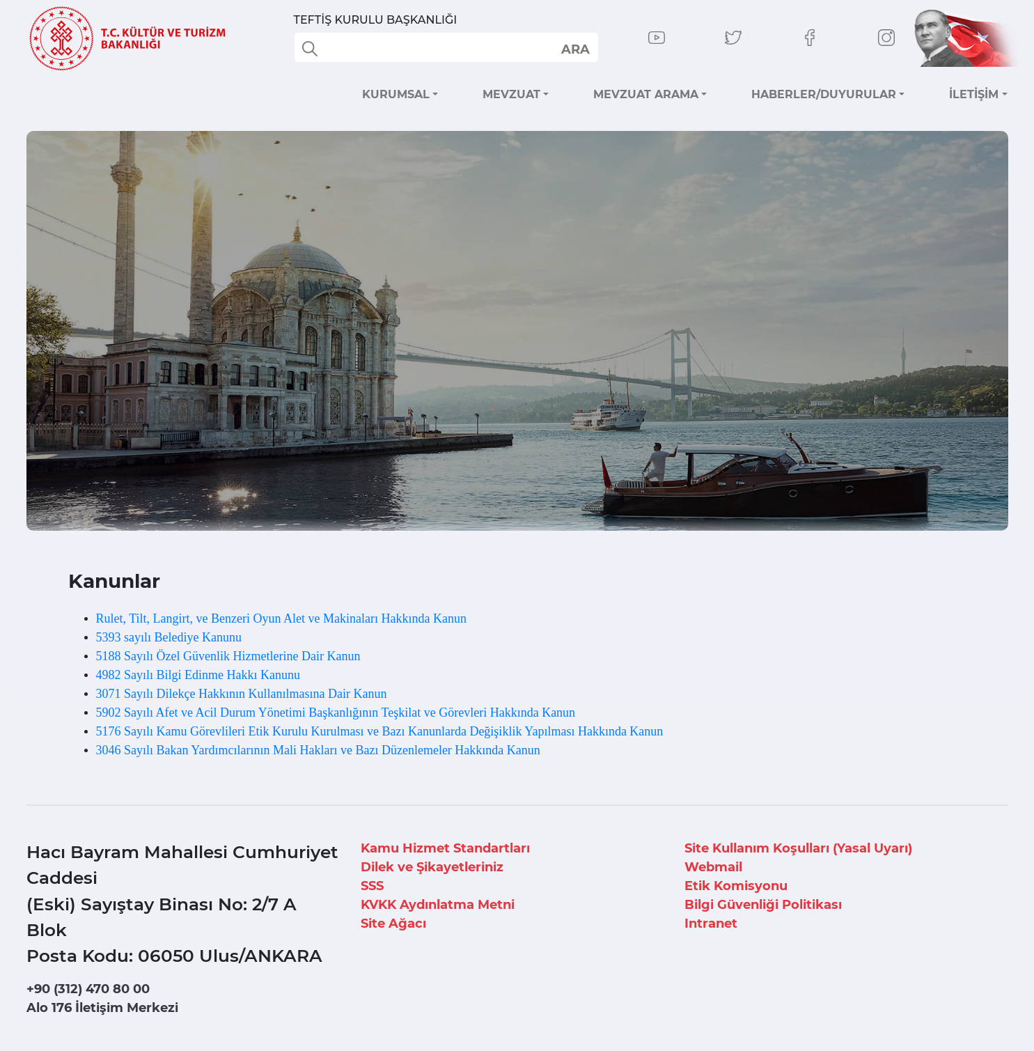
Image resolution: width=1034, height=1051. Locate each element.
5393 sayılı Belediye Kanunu (169, 637)
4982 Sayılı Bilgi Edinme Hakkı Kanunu (198, 675)
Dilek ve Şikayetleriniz (432, 867)
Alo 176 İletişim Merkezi (102, 1007)
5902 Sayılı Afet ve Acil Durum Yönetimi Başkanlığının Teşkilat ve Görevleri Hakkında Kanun (336, 712)
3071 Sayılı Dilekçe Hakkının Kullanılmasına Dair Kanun (241, 694)
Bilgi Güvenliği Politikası (763, 904)
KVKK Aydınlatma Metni (438, 904)
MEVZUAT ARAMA (645, 94)
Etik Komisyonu (736, 886)
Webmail (713, 867)
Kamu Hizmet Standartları (445, 848)
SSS (372, 886)
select (575, 48)
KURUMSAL (396, 94)
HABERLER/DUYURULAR (823, 94)
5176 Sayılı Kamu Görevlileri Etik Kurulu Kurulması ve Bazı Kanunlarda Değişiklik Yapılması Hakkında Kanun (380, 731)
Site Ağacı (393, 923)
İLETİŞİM (973, 94)
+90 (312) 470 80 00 (88, 989)
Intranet (710, 923)
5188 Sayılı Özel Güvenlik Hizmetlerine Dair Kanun (228, 656)
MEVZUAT (511, 94)
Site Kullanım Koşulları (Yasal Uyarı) (798, 848)
